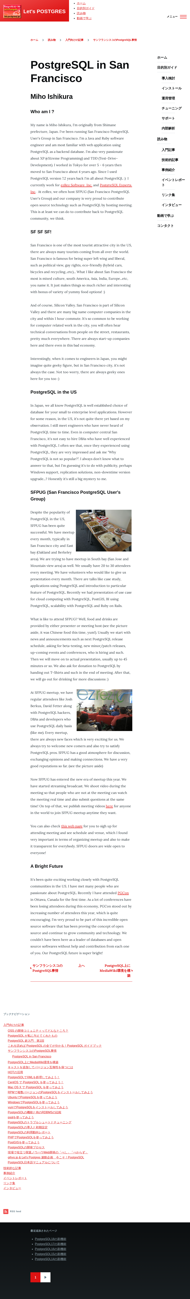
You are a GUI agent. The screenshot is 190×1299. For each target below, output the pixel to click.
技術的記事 (170, 160)
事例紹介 (168, 170)
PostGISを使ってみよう (24, 1142)
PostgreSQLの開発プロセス (26, 1147)
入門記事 (168, 150)
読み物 (81, 13)
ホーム (81, 3)
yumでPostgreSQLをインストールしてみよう (38, 1107)
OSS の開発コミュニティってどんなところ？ (38, 1030)
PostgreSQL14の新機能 (50, 1259)
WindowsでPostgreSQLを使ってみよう (34, 1102)
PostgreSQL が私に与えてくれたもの (32, 1035)
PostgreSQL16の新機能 (50, 1249)
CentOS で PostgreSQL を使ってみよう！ (36, 1082)
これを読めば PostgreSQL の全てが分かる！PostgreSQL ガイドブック (55, 1045)
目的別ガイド (86, 8)
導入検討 (168, 78)
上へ (81, 965)
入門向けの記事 (74, 39)
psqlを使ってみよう (21, 1117)
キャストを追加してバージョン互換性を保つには (40, 1067)
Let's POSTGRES (44, 11)
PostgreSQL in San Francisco (31, 1056)
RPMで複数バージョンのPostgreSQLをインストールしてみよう (50, 1092)
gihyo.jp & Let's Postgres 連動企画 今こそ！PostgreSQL (46, 1157)
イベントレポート (173, 182)
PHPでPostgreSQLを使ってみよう (31, 1137)
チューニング (172, 108)
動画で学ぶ (84, 18)
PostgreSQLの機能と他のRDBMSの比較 (34, 1112)
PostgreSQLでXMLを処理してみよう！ (34, 1077)
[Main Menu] (175, 16)
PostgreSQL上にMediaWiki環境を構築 (115, 970)
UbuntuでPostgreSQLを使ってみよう (32, 1097)
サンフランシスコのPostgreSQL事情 (115, 39)
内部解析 (168, 128)
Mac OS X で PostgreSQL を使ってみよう (36, 1087)
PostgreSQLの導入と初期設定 (28, 1127)
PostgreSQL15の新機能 (50, 1254)
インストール (172, 88)
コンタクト (165, 226)
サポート (168, 118)
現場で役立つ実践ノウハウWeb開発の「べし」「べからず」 (48, 1152)
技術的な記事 (12, 1168)
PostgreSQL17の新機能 (50, 1244)
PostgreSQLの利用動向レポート (29, 1132)
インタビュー (172, 205)
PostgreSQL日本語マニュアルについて (34, 1162)
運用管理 (168, 98)
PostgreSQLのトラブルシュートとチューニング (39, 1122)
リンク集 (168, 195)
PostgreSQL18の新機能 (50, 1239)
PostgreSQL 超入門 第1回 (26, 1040)
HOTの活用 (15, 1072)
